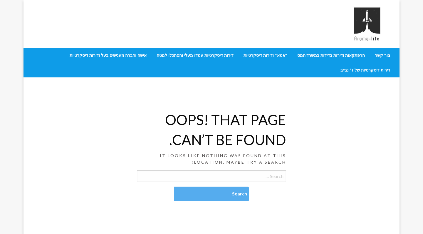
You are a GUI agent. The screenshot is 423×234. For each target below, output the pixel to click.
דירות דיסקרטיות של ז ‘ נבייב (365, 70)
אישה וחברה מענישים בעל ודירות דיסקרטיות (108, 55)
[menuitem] (382, 55)
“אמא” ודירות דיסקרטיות (265, 55)
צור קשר (382, 55)
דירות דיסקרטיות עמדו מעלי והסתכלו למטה (195, 55)
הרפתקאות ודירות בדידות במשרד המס (331, 55)
